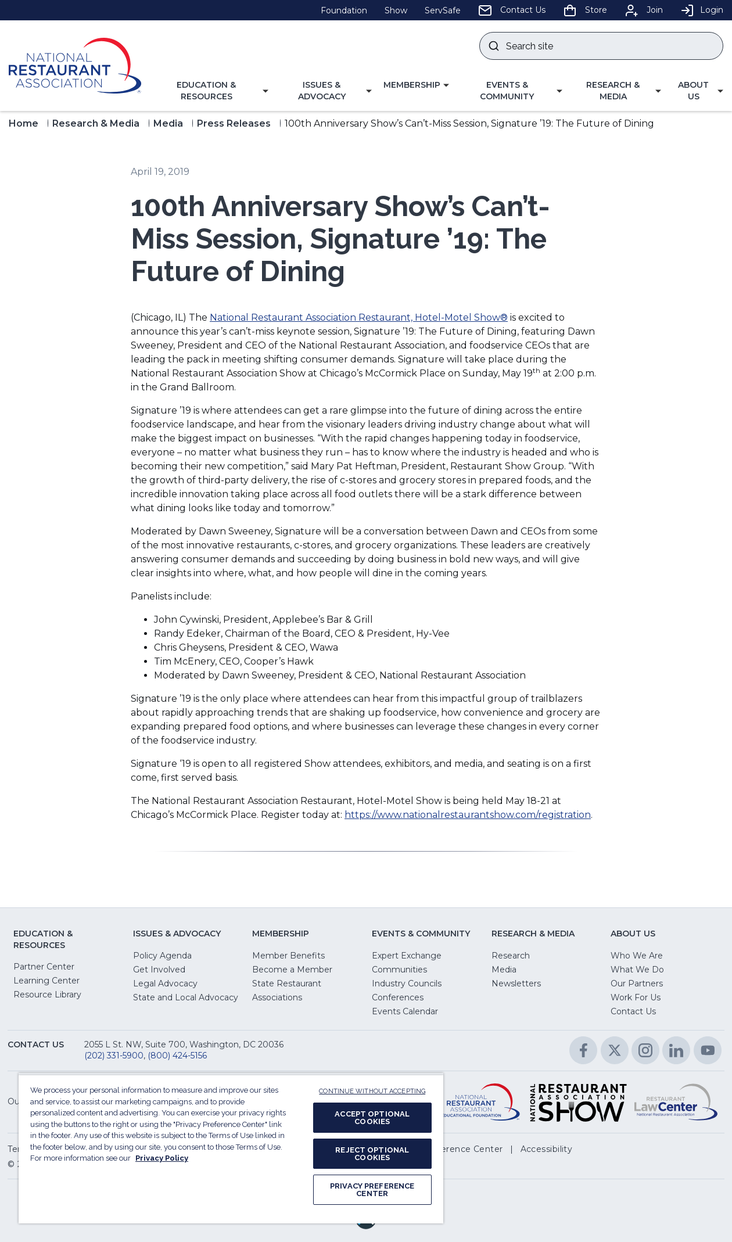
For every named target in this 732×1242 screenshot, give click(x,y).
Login (701, 10)
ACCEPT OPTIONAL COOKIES (372, 1118)
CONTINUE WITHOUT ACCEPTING (372, 1091)
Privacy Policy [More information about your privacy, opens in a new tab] (161, 1158)
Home (23, 123)
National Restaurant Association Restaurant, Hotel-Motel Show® (359, 317)
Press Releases (234, 123)
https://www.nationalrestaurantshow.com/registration (468, 814)
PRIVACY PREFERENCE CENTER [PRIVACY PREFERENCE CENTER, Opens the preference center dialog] (372, 1190)
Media (168, 123)
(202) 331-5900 (113, 1055)
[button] (210, 90)
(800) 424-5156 (177, 1055)
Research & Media (95, 123)
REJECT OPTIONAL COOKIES (372, 1154)
